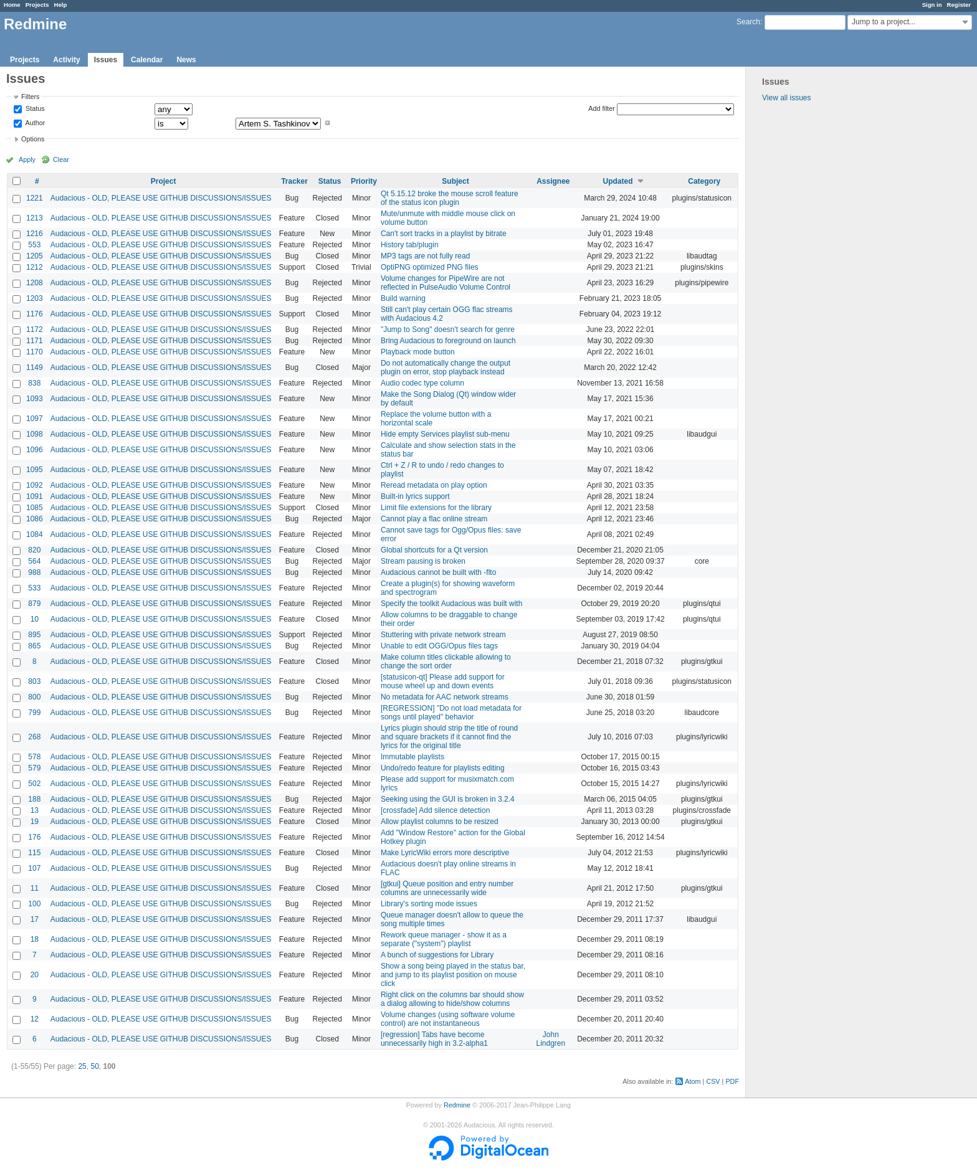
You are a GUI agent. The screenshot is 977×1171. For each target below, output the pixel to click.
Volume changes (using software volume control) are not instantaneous (448, 1019)
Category (704, 181)
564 (34, 561)
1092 (34, 485)
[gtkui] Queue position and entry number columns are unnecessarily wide (447, 888)
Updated (618, 181)
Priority (364, 181)
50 (94, 1066)
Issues (105, 59)
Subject (455, 181)
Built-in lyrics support (415, 496)
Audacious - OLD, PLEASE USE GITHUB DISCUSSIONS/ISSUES (161, 198)
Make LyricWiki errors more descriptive (445, 852)
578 (34, 756)
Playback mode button (418, 352)
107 (34, 868)
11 (35, 888)
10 (35, 619)
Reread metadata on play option (434, 485)
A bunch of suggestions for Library (437, 955)
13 (35, 810)
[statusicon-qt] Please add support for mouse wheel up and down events (443, 681)
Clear (61, 159)
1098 (34, 434)
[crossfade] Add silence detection (435, 810)
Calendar (147, 59)
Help (60, 4)
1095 (34, 469)
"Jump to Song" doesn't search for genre (448, 329)
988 (34, 572)
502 (34, 783)
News (186, 59)
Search (748, 21)
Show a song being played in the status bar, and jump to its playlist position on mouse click (453, 975)
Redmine (457, 1105)
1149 (34, 367)
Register (959, 4)
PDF (732, 1081)
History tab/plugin (410, 244)
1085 (34, 507)
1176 (34, 314)
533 (34, 588)
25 (82, 1066)
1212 (34, 267)
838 (34, 383)
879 (34, 603)
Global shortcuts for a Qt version (434, 550)
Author (34, 122)
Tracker (294, 181)
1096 (34, 449)
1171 (34, 340)
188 (34, 799)
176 (34, 837)
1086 (34, 518)
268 (34, 736)
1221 (34, 198)
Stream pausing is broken (423, 561)
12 (35, 1019)
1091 (34, 496)
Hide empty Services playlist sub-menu (445, 434)
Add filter (601, 108)
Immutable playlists (412, 756)
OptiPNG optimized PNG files (430, 267)
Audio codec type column (422, 383)
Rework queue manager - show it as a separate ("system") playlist (444, 939)
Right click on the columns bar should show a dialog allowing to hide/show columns (452, 999)
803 (34, 681)
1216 (34, 233)
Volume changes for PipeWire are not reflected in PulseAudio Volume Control (445, 283)
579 (34, 768)
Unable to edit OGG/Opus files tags (439, 646)
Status (34, 109)
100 (34, 903)
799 (34, 712)
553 (34, 244)
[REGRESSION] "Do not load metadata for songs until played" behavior (451, 712)
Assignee (553, 181)
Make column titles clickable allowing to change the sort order (446, 661)
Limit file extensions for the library (436, 507)
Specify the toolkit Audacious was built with (451, 603)
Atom (692, 1081)
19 (35, 821)
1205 (34, 256)
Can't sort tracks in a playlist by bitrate (444, 233)
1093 (34, 398)
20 (35, 974)
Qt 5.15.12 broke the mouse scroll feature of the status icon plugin (449, 198)
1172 (34, 329)
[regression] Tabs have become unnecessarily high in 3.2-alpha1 (434, 1039)
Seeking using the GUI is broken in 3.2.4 (448, 799)
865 (34, 646)
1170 (34, 352)
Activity (66, 59)
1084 (34, 534)
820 (34, 550)
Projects (37, 4)
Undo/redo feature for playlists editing (443, 768)
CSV (713, 1081)
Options (32, 139)
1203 (34, 298)
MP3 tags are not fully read (425, 256)
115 (34, 852)
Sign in (932, 4)
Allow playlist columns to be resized (439, 821)
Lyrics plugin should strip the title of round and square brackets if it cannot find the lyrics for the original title (449, 737)
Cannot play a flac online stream (434, 518)
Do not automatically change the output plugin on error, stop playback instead (445, 367)
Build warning (403, 298)
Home (12, 4)
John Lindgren (550, 1039)
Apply (27, 159)
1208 (34, 282)
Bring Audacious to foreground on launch (448, 340)
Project (163, 181)
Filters (30, 96)
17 (35, 919)
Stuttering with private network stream (443, 634)
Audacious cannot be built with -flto (438, 572)
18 (35, 939)
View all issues (786, 97)
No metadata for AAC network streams (444, 697)
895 (34, 634)
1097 (34, 418)
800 (34, 697)
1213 (34, 218)
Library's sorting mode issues (429, 903)
